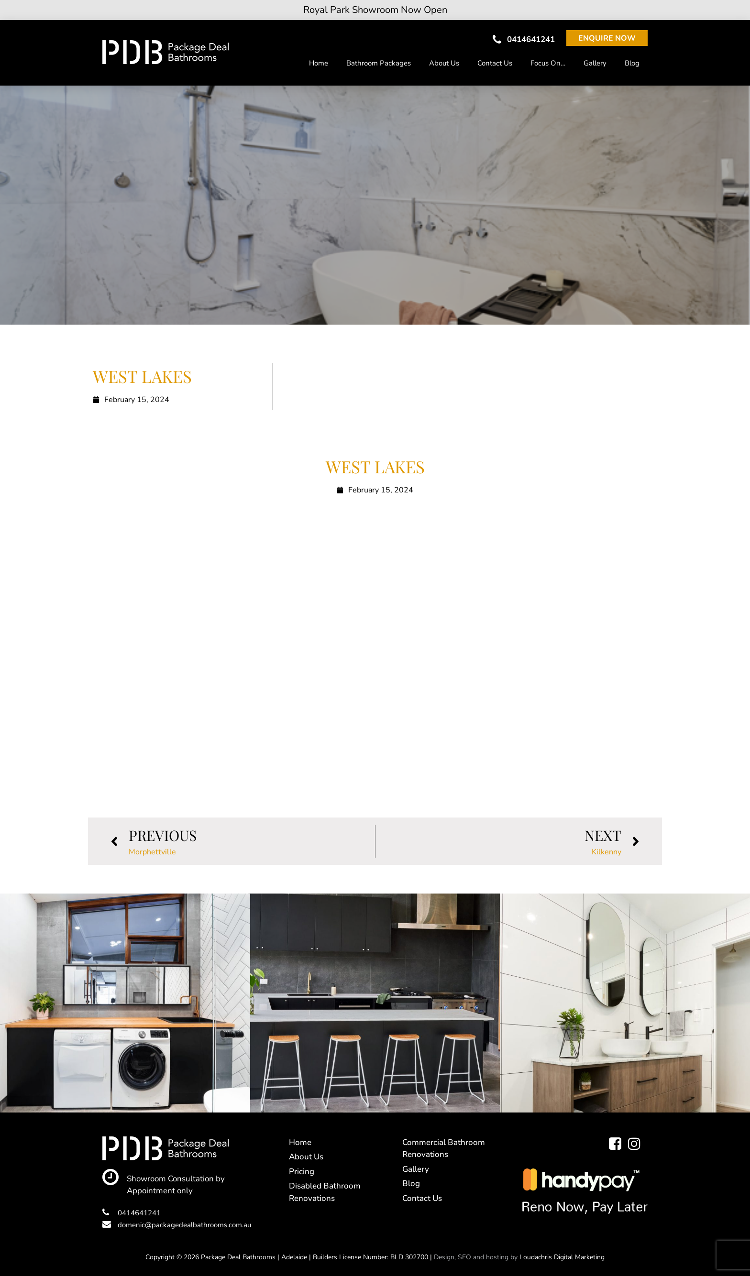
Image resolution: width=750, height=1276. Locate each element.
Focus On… (547, 63)
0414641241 (524, 39)
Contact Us (494, 63)
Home (318, 63)
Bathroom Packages (378, 63)
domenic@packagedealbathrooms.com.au (176, 1225)
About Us (444, 63)
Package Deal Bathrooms (238, 1257)
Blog (632, 63)
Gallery (595, 63)
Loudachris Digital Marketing (562, 1257)
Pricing (301, 1171)
